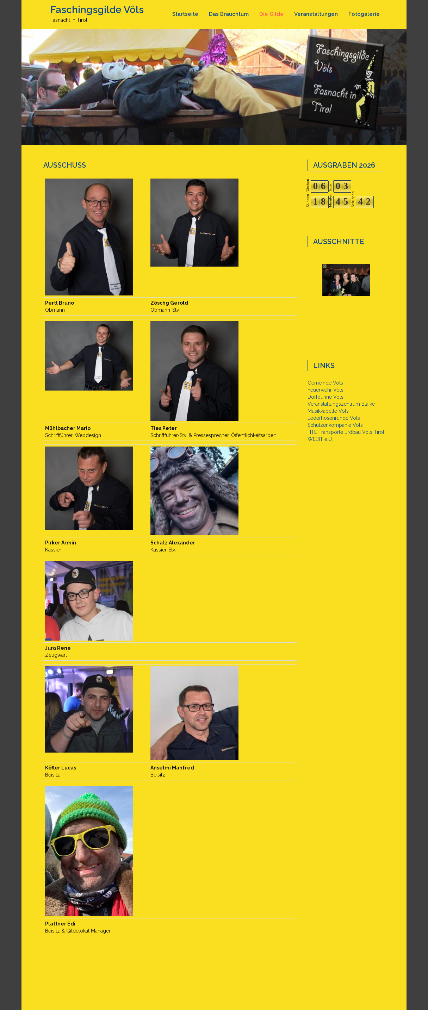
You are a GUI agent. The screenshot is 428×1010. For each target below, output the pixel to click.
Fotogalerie (364, 14)
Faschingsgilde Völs (97, 9)
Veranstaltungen (316, 14)
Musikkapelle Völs (328, 411)
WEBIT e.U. (320, 439)
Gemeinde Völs (325, 383)
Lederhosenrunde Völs (334, 418)
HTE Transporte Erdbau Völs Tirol (346, 432)
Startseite (185, 14)
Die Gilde (271, 14)
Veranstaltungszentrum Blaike (341, 404)
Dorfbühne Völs (325, 397)
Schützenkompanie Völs (335, 425)
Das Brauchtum (229, 14)
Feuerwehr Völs (325, 390)
